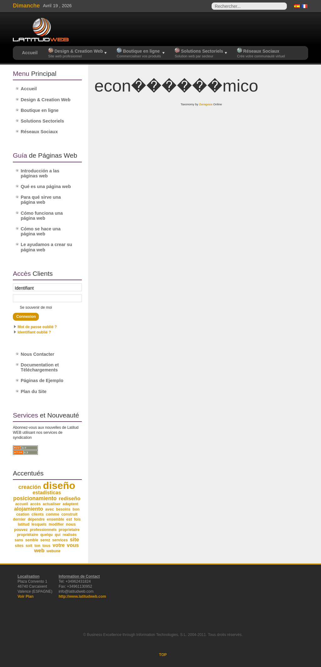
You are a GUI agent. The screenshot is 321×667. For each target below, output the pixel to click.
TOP (162, 655)
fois (77, 519)
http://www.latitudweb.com (82, 596)
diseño (59, 485)
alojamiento (28, 509)
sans (19, 540)
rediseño (69, 499)
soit (29, 546)
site (74, 540)
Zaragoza (205, 104)
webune (53, 551)
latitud (23, 524)
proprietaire (69, 530)
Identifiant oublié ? (34, 332)
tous (46, 546)
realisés (70, 535)
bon (76, 509)
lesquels (39, 524)
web (39, 551)
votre (59, 545)
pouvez (21, 530)
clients (37, 514)
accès (35, 504)
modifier (56, 524)
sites (19, 546)
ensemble (55, 519)
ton (37, 546)
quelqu (46, 535)
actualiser (52, 504)
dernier (19, 519)
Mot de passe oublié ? (37, 327)
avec (49, 509)
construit (69, 514)
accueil (21, 504)
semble (31, 540)
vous (73, 545)
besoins (63, 509)
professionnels (43, 530)
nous (71, 524)
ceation (22, 514)
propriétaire (27, 535)
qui (58, 535)
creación (29, 487)
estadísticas (47, 492)
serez (45, 540)
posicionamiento (35, 498)
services (60, 540)
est (69, 519)
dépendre (36, 519)
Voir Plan (26, 596)
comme (52, 514)
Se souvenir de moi (36, 307)
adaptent (70, 504)
